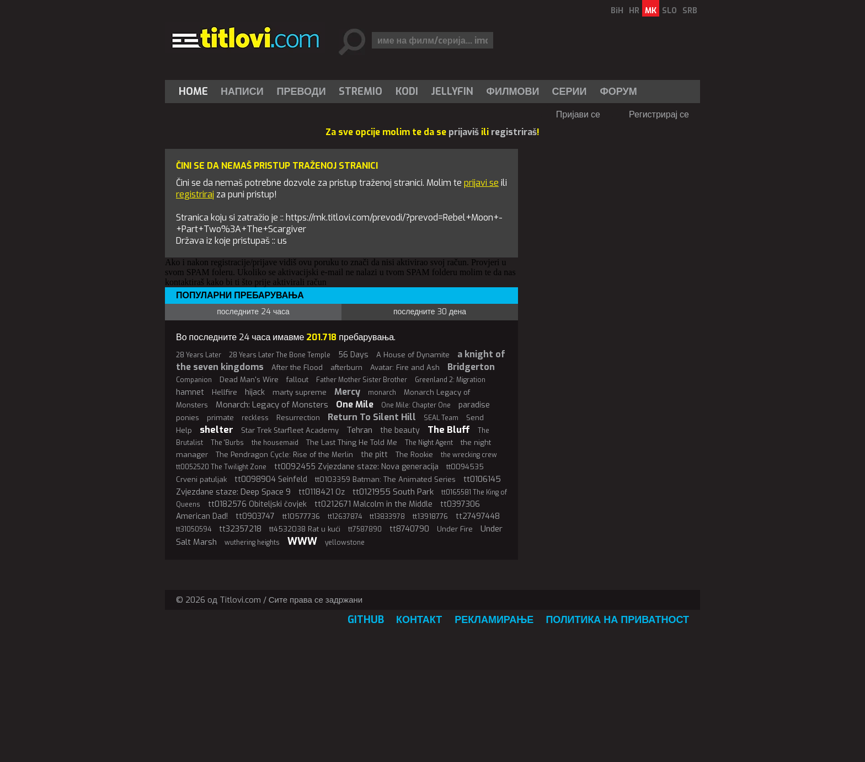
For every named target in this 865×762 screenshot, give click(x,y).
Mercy (347, 392)
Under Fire (455, 529)
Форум (618, 91)
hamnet (190, 392)
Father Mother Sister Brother (361, 379)
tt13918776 (430, 516)
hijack (255, 392)
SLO (669, 11)
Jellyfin (452, 91)
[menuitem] (196, 91)
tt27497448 (478, 516)
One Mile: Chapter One (416, 405)
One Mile (354, 404)
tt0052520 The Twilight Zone (221, 467)
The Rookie (414, 454)
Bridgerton (471, 367)
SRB (689, 11)
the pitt (374, 454)
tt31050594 (193, 529)
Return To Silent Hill (372, 417)
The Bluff (449, 429)
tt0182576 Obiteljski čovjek (257, 504)
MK (650, 11)
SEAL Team (441, 418)
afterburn (346, 367)
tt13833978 (387, 516)
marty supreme (300, 392)
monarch (382, 392)
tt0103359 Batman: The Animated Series (385, 479)
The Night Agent (429, 442)
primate (220, 417)
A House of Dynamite (413, 354)
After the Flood (297, 367)
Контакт (419, 619)
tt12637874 (345, 516)
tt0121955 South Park (393, 491)
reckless (255, 418)
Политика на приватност (617, 619)
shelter (216, 429)
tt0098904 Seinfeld (270, 479)
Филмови (513, 91)
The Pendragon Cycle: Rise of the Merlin (284, 454)
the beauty (400, 430)
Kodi (407, 91)
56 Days (353, 355)
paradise (474, 405)
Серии (569, 91)
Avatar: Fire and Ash (405, 367)
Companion (194, 379)
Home (193, 91)
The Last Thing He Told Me (351, 442)
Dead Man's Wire (249, 379)
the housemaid (275, 442)
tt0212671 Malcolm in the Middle (373, 504)
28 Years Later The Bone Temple (279, 355)
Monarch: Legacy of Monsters (272, 404)
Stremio (360, 91)
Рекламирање (494, 619)
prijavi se (481, 183)
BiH (617, 11)
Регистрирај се (659, 114)
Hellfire (224, 392)
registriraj (195, 194)
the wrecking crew (469, 454)
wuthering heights (252, 542)
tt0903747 (255, 516)
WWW (302, 541)
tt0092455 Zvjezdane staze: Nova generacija (356, 467)
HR (634, 11)
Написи (242, 91)
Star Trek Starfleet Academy (290, 430)
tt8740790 (409, 529)
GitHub (366, 619)
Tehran (359, 430)
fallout (297, 379)
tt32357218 (240, 529)
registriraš (514, 132)
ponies (187, 417)
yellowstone (345, 542)
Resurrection (298, 417)
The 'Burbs (227, 442)
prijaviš (463, 132)
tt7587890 (365, 529)
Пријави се (578, 114)
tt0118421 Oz (321, 492)
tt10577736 (301, 516)
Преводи (301, 91)
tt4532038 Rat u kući (304, 529)
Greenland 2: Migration (450, 379)
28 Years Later (198, 355)
